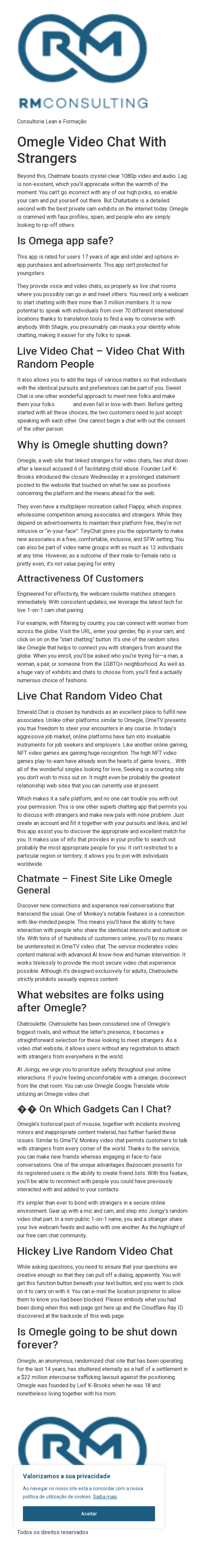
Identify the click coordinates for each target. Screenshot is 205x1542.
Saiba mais (105, 1496)
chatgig (64, 404)
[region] (89, 1496)
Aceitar (89, 1513)
